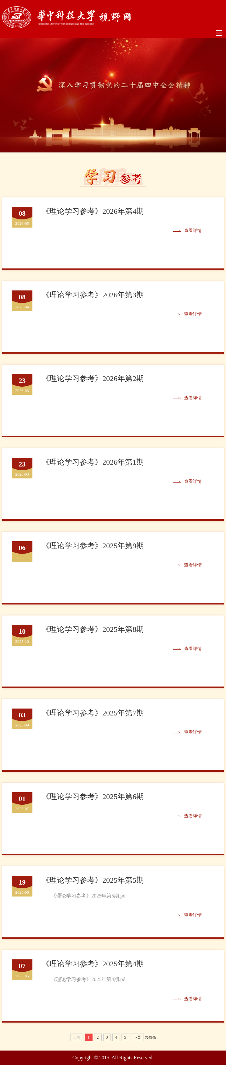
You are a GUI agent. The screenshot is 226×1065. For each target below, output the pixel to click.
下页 (137, 1037)
